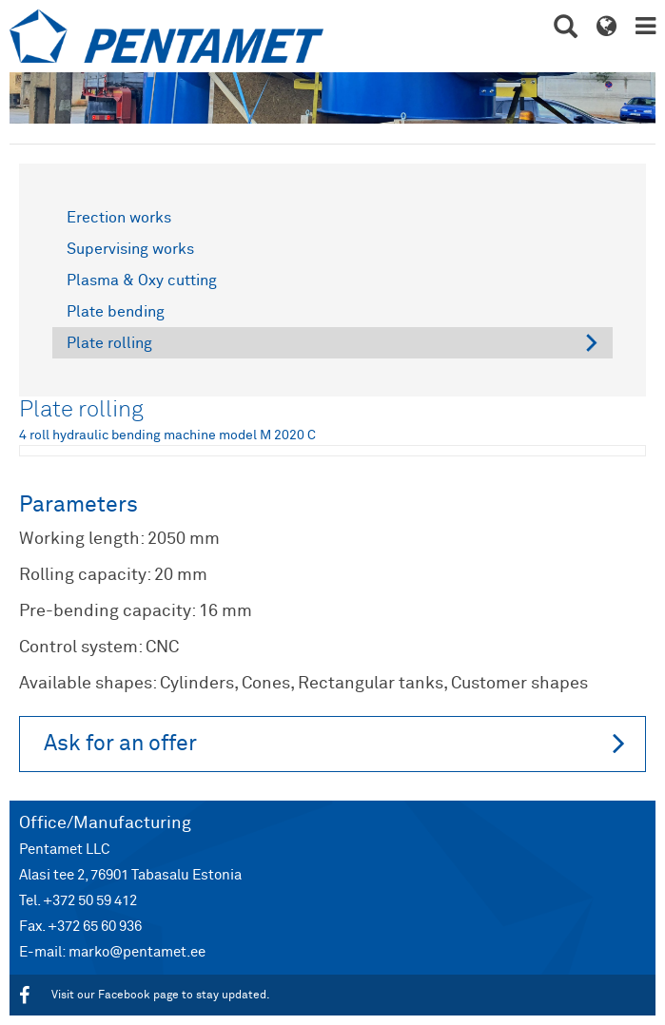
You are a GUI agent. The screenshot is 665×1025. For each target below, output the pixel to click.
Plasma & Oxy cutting (142, 280)
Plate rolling (109, 343)
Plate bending (116, 311)
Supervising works (130, 249)
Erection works (119, 217)
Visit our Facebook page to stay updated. (144, 995)
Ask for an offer (334, 742)
